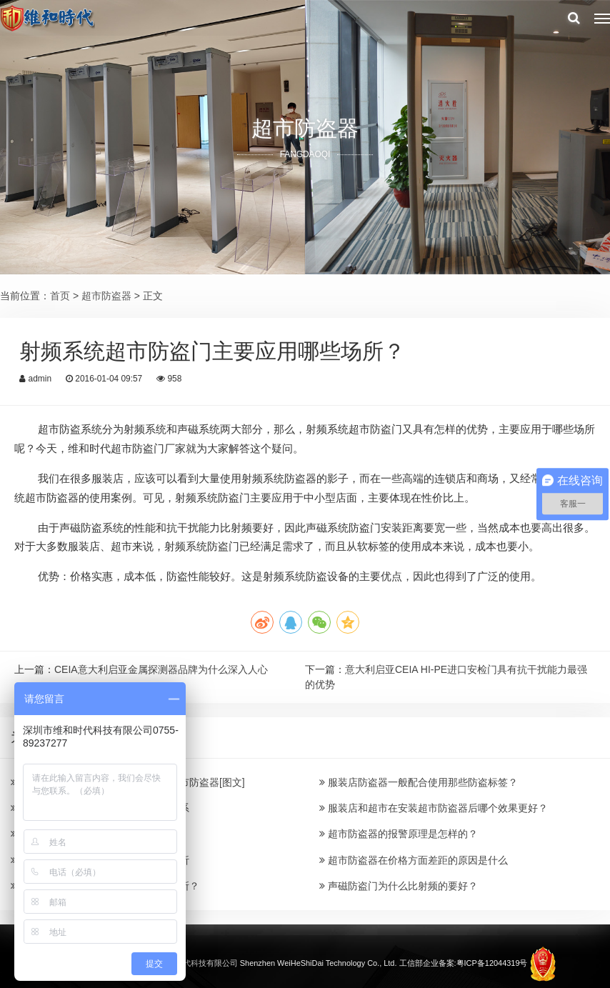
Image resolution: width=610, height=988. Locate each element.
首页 (60, 295)
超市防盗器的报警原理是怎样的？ (398, 833)
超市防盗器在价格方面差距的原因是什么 (413, 860)
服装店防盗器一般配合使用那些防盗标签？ (418, 782)
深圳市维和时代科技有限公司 (187, 962)
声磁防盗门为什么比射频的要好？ (398, 886)
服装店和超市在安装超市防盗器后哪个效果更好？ (433, 808)
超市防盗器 (106, 295)
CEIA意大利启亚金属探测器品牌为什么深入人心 (161, 669)
